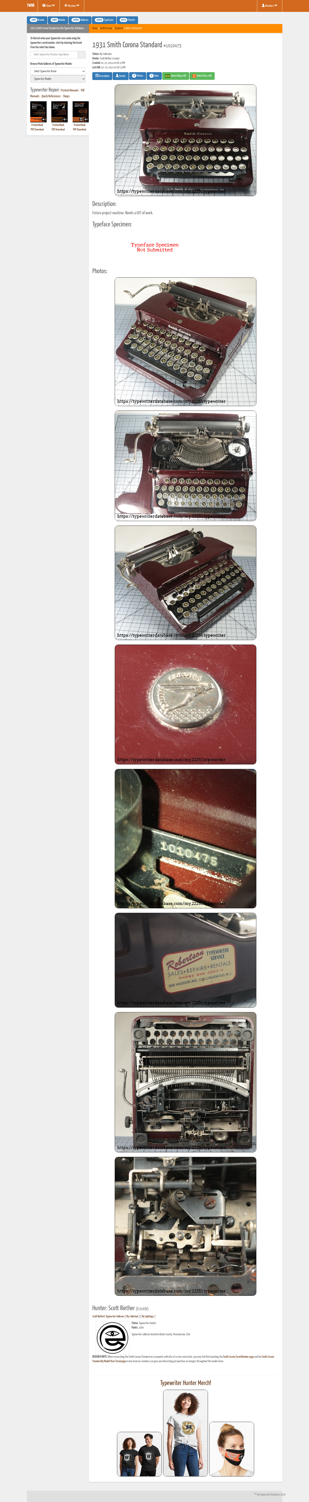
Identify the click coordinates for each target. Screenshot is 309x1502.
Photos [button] (137, 76)
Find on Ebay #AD (175, 76)
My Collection (132, 1316)
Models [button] (58, 20)
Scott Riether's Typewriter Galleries (108, 1316)
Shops (66, 96)
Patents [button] (127, 20)
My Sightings (148, 1316)
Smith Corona (106, 28)
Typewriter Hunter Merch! (185, 1383)
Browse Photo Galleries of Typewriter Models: (51, 64)
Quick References (51, 96)
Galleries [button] (80, 20)
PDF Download (37, 129)
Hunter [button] (121, 76)
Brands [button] (37, 20)
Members (270, 5)
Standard (119, 28)
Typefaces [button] (104, 20)
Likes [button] (154, 76)
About (48, 5)
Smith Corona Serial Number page (238, 1356)
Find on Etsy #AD (202, 76)
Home (95, 28)
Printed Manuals (70, 90)
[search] (58, 71)
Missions (72, 5)
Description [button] (102, 76)
